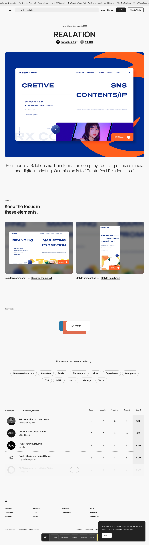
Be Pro (121, 10)
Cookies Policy (10, 529)
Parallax (62, 373)
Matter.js (87, 380)
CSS (47, 380)
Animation (46, 373)
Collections (9, 512)
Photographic (79, 373)
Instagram (89, 529)
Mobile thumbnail (110, 278)
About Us (93, 512)
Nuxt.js (72, 380)
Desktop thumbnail (41, 278)
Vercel (101, 380)
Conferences (66, 512)
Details (74, 537)
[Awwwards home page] (45, 537)
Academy (36, 508)
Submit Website (135, 10)
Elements (84, 537)
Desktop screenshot (15, 277)
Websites (8, 508)
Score (92, 537)
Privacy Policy (34, 529)
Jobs (35, 512)
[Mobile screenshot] (110, 248)
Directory (65, 508)
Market (35, 516)
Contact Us (94, 516)
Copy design (112, 373)
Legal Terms (22, 529)
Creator (54, 537)
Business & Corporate (23, 373)
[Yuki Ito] (86, 42)
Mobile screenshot (86, 277)
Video (95, 373)
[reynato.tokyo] (67, 42)
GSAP (59, 380)
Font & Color (65, 537)
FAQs (92, 508)
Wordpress (130, 373)
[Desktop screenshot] (39, 248)
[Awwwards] (10, 10)
